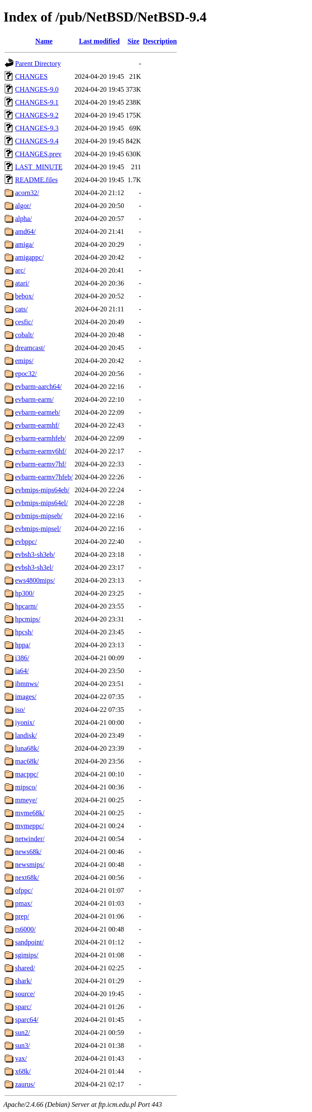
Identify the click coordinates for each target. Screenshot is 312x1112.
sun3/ (22, 1045)
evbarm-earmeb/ (37, 412)
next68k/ (27, 877)
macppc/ (26, 774)
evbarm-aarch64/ (38, 386)
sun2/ (22, 1032)
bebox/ (24, 296)
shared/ (25, 968)
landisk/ (26, 735)
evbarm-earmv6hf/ (40, 451)
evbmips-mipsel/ (38, 528)
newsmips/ (29, 864)
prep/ (22, 916)
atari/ (22, 283)
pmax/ (23, 903)
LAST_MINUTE (38, 167)
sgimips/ (26, 955)
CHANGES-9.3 (37, 128)
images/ (26, 696)
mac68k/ (27, 761)
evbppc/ (26, 541)
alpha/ (23, 218)
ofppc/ (24, 890)
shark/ (23, 981)
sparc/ (23, 1006)
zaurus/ (25, 1084)
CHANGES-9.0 (37, 89)
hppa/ (23, 645)
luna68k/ (27, 748)
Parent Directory (38, 63)
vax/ (21, 1058)
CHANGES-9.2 (37, 115)
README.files (36, 179)
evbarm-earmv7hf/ (40, 464)
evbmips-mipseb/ (38, 515)
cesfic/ (24, 322)
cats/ (21, 309)
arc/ (20, 270)
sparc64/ (26, 1019)
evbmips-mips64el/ (41, 502)
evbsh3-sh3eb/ (35, 554)
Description (160, 41)
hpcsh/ (24, 632)
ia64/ (22, 670)
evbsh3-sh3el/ (34, 567)
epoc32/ (26, 373)
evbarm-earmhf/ (37, 425)
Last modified (99, 41)
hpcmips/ (27, 619)
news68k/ (28, 851)
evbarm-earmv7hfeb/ (44, 477)
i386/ (22, 658)
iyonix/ (24, 722)
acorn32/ (27, 192)
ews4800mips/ (35, 580)
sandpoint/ (29, 942)
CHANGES (31, 76)
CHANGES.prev (38, 154)
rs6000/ (25, 929)
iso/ (20, 709)
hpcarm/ (26, 606)
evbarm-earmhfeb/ (40, 438)
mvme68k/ (29, 813)
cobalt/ (24, 335)
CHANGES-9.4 (37, 141)
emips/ (24, 360)
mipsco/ (26, 787)
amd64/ (25, 231)
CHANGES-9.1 (37, 102)
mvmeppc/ (29, 825)
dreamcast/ (30, 347)
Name (44, 41)
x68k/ (23, 1071)
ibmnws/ (27, 683)
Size (133, 41)
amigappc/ (29, 257)
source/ (25, 993)
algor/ (23, 205)
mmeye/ (26, 800)
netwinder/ (29, 838)
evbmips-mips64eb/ (42, 490)
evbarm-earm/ (34, 399)
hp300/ (24, 593)
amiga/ (24, 244)
